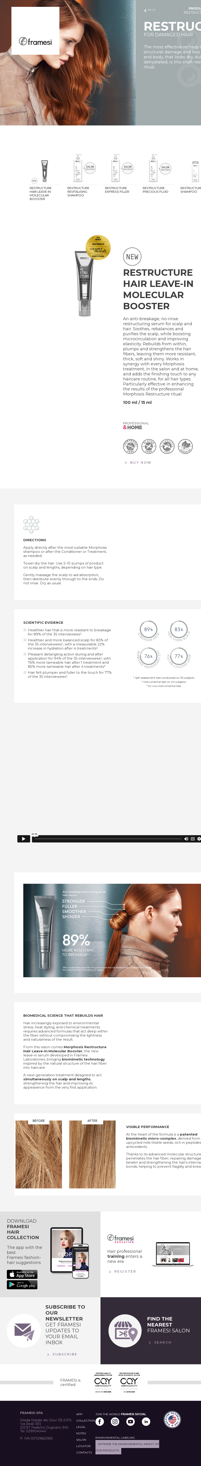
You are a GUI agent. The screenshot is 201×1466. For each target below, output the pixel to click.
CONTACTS (84, 1452)
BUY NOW (137, 462)
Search (159, 1343)
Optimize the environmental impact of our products (127, 1447)
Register (121, 1272)
